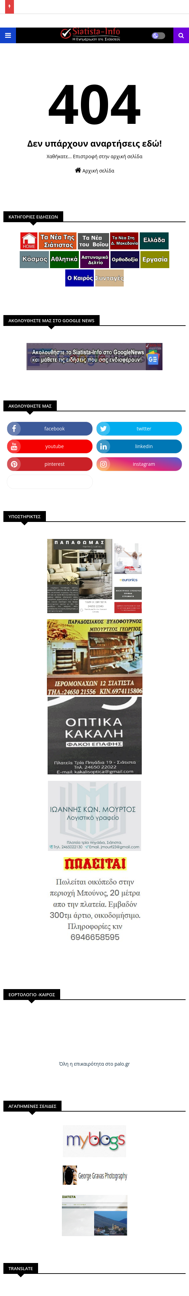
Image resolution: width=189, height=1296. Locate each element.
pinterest (55, 464)
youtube (54, 446)
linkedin (144, 446)
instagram (144, 464)
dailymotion (50, 481)
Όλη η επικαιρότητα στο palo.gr (94, 1064)
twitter (144, 428)
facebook (55, 428)
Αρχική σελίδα (94, 170)
